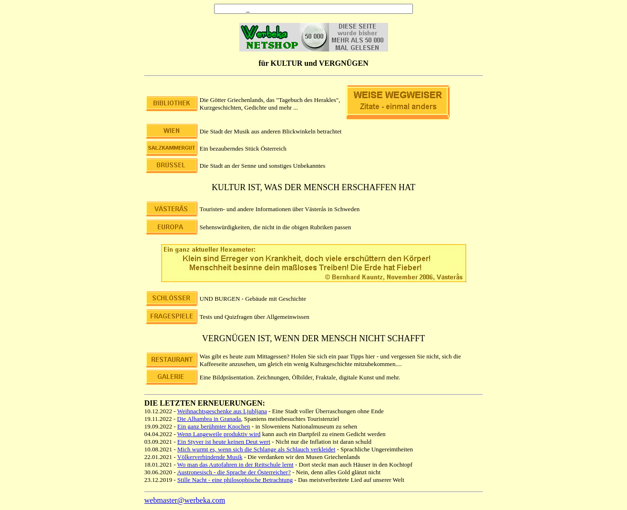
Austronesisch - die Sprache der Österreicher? (234, 472)
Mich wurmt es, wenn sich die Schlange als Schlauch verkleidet (256, 449)
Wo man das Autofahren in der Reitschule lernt (235, 464)
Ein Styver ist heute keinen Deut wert (223, 441)
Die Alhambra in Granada (209, 418)
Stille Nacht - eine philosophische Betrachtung (235, 479)
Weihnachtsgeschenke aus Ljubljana (222, 411)
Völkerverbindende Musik (210, 456)
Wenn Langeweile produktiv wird (219, 434)
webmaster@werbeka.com (185, 500)
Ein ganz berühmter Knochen (213, 426)
